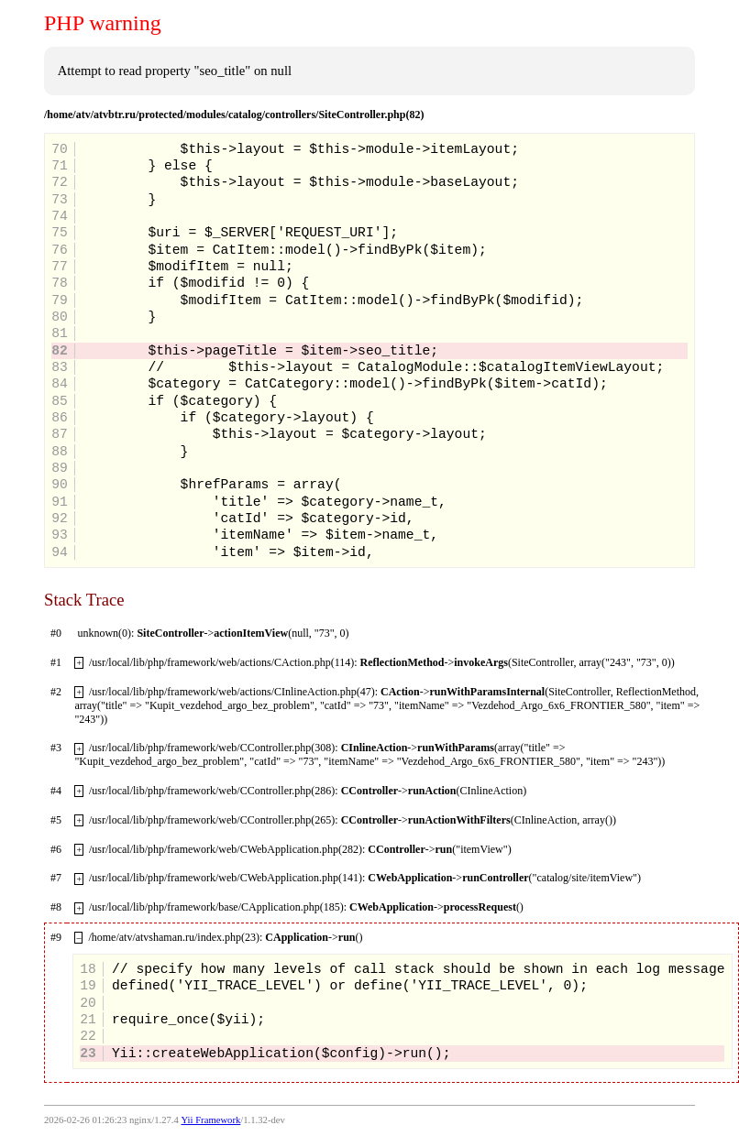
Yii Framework (210, 1120)
